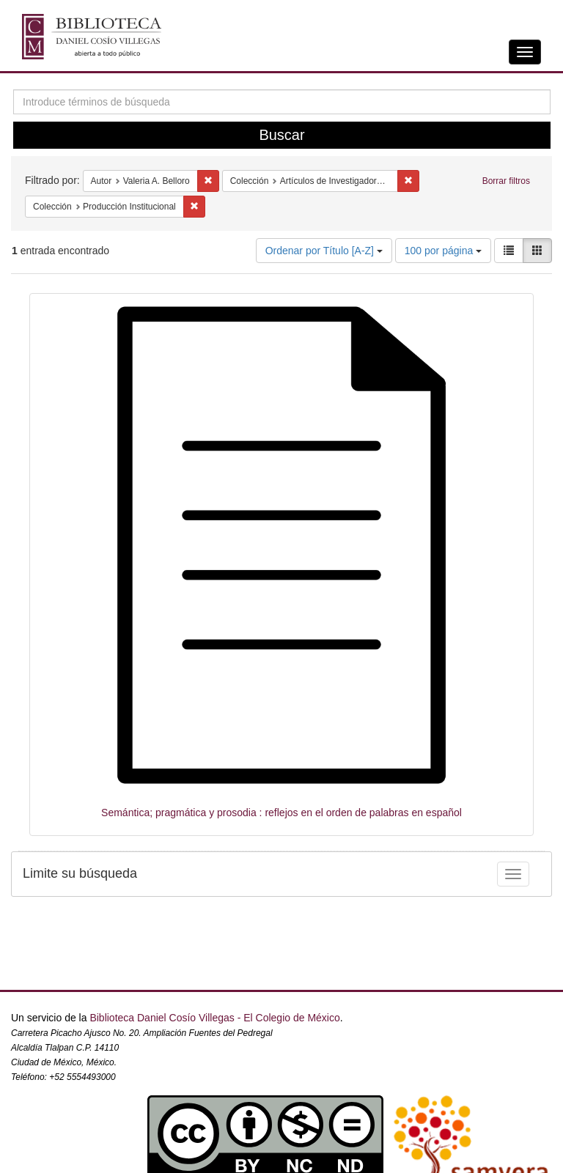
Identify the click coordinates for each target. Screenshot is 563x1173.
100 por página (443, 250)
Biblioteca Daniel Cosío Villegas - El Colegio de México (214, 1018)
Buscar (281, 135)
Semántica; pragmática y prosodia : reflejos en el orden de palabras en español (281, 812)
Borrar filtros (506, 181)
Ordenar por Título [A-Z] (324, 250)
